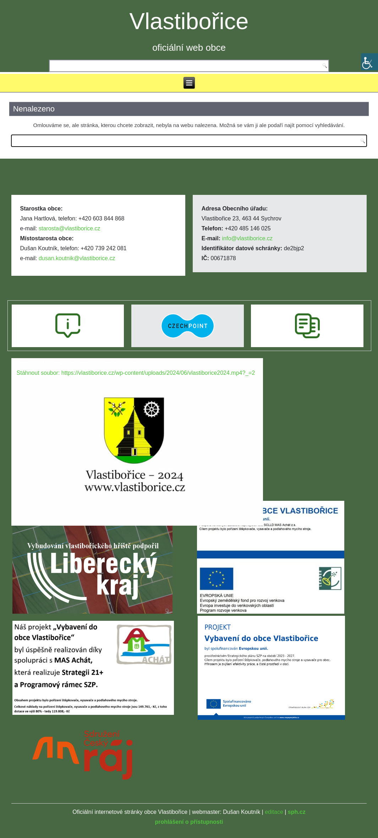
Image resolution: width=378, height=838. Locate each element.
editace (274, 812)
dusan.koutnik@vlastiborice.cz (77, 258)
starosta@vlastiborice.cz (69, 228)
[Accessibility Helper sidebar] (369, 61)
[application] (137, 429)
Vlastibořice (189, 21)
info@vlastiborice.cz (247, 238)
